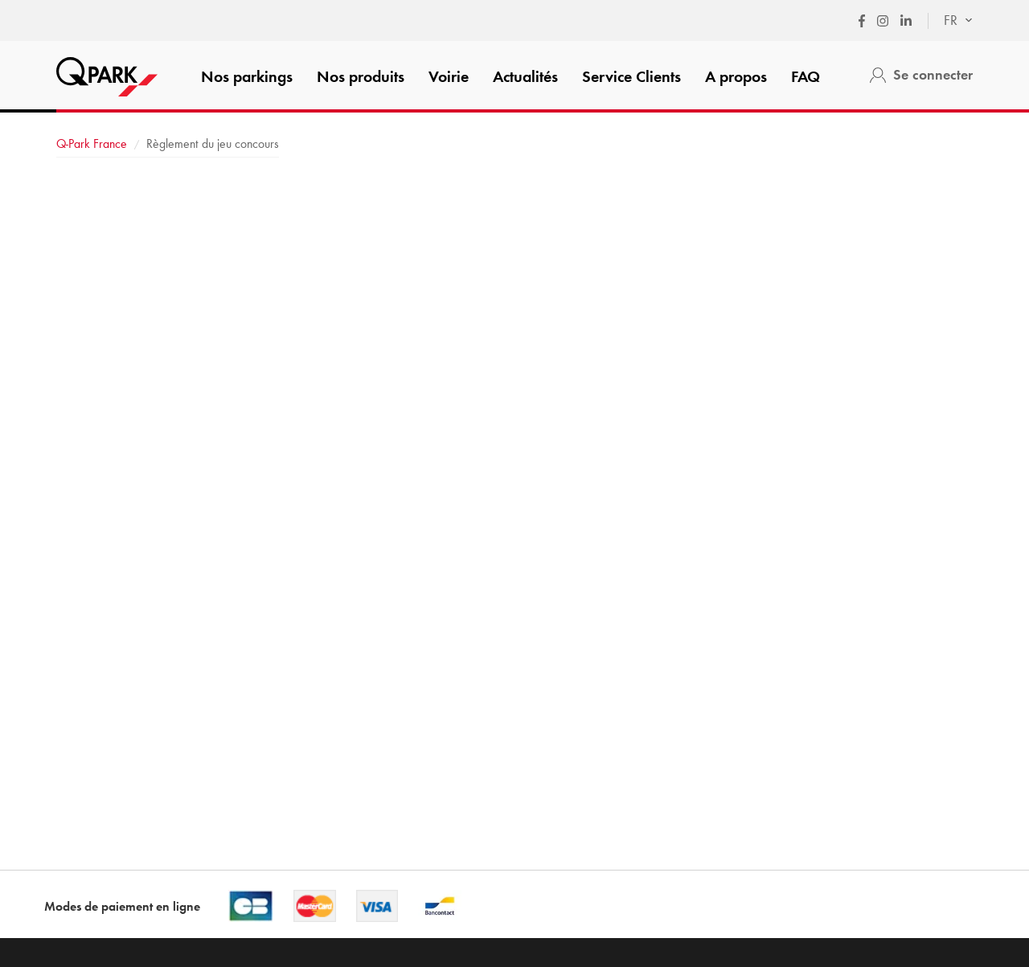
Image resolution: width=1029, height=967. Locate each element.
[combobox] (950, 20)
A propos (736, 76)
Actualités (525, 76)
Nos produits (360, 76)
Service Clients (631, 76)
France (91, 143)
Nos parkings (247, 76)
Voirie (448, 76)
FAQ (805, 76)
